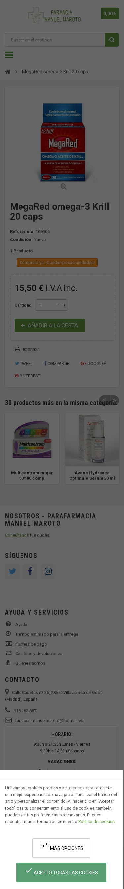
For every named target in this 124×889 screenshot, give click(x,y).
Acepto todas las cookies (61, 870)
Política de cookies (96, 821)
